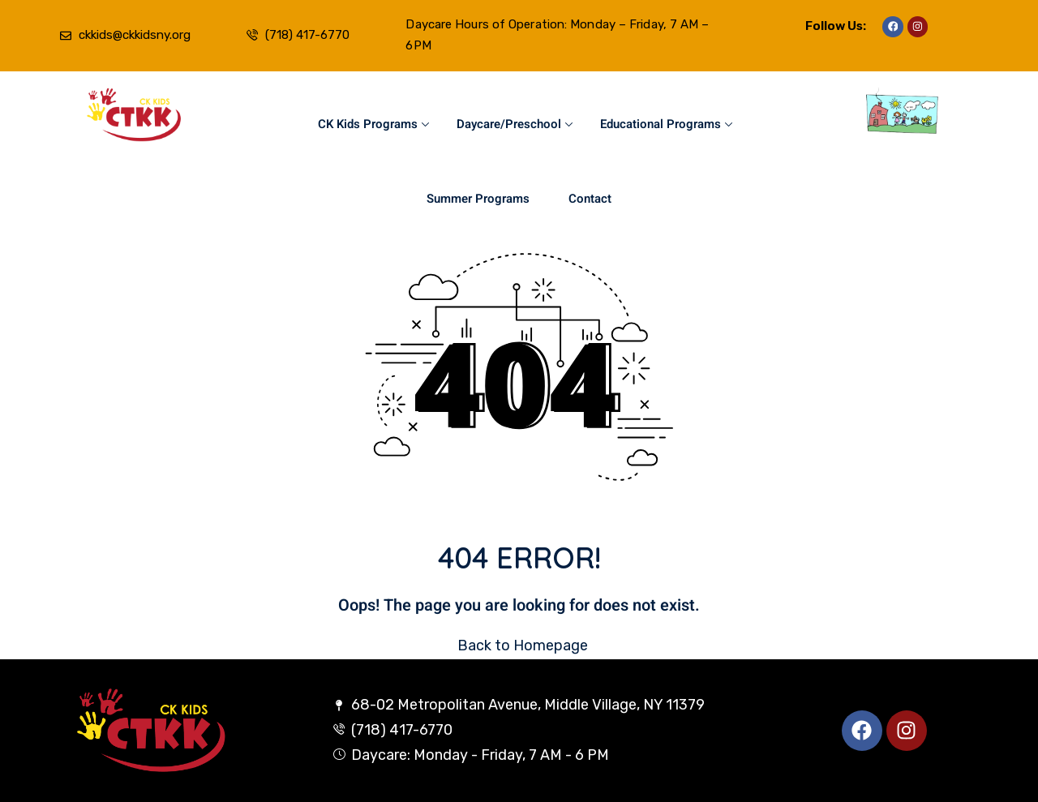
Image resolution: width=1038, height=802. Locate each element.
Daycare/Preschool (515, 124)
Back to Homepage (519, 645)
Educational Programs (666, 124)
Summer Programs (478, 199)
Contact (589, 199)
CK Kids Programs (373, 124)
